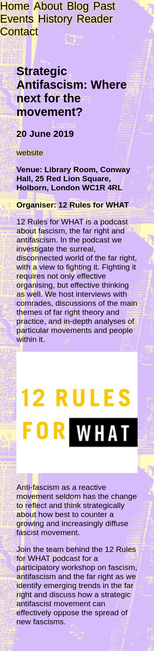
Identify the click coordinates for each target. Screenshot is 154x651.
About (48, 6)
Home (15, 6)
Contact (19, 31)
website (29, 152)
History (55, 19)
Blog (78, 6)
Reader (94, 19)
